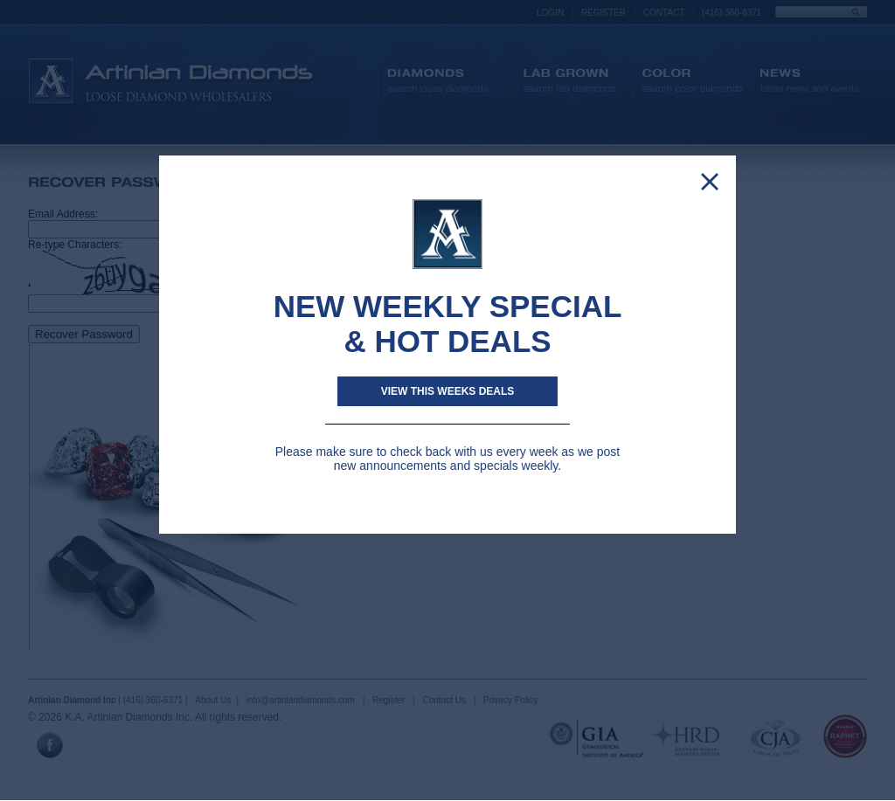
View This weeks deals (448, 391)
